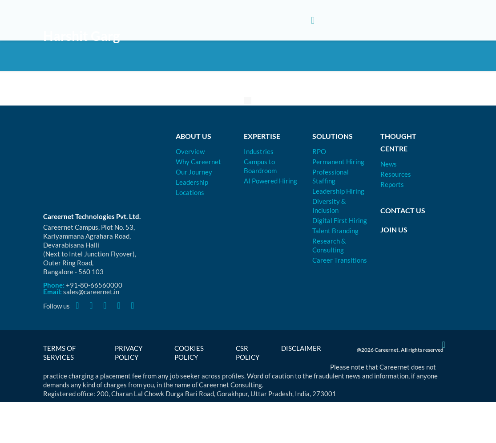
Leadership (192, 182)
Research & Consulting (329, 245)
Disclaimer (301, 348)
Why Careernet (198, 162)
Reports (392, 184)
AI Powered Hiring (270, 181)
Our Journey (194, 172)
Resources (395, 174)
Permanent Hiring (338, 162)
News (388, 164)
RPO (319, 151)
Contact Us (402, 210)
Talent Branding (335, 231)
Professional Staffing (330, 176)
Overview (190, 151)
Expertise (262, 136)
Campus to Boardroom (260, 166)
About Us (193, 136)
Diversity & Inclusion (329, 205)
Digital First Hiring (339, 220)
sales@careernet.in (91, 292)
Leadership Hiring (338, 191)
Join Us (393, 229)
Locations (190, 192)
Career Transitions (339, 260)
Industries (259, 151)
